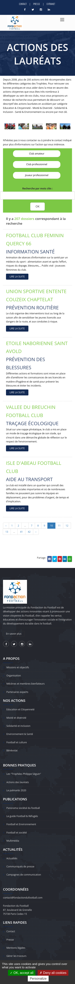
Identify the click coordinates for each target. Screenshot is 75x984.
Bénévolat (12, 750)
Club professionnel (36, 164)
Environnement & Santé (19, 734)
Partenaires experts (17, 692)
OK (37, 206)
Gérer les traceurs (16, 956)
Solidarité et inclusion (18, 726)
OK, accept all (21, 972)
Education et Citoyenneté (20, 709)
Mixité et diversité (16, 717)
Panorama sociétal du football (23, 808)
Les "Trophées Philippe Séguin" (23, 774)
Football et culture (16, 742)
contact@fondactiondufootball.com (22, 897)
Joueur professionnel (36, 175)
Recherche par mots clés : (37, 188)
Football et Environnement (21, 824)
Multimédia (12, 840)
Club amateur (36, 153)
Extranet (51, 4)
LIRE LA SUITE (17, 276)
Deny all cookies (53, 972)
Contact (23, 4)
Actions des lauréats (17, 782)
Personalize (38, 978)
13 (6, 531)
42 (29, 531)
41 (21, 531)
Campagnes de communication (23, 874)
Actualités (11, 858)
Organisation (13, 675)
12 (67, 525)
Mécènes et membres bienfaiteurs (25, 683)
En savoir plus (13, 633)
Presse (36, 4)
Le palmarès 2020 (16, 790)
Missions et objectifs (17, 667)
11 (59, 525)
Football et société (16, 832)
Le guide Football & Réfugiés (22, 816)
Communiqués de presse (20, 866)
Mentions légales (15, 947)
